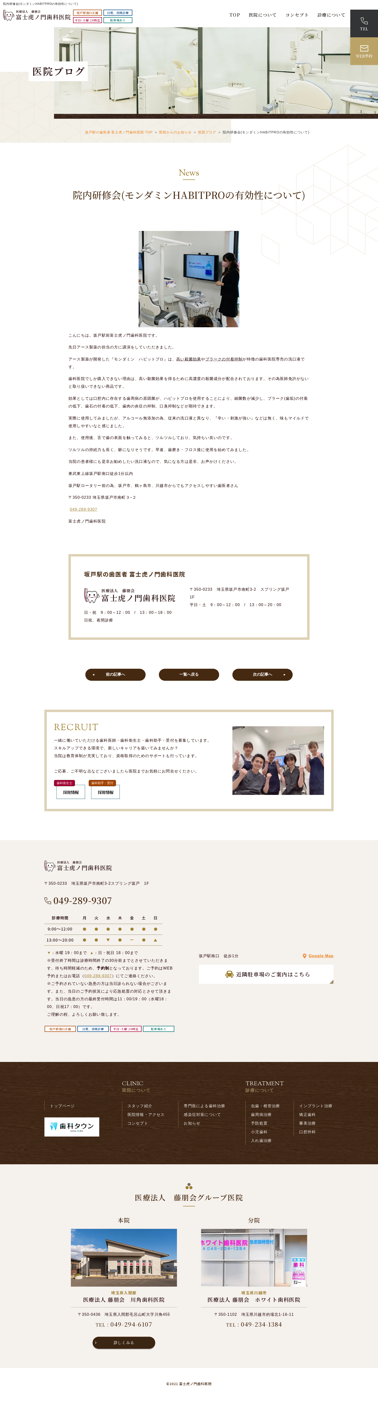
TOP (235, 15)
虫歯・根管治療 (265, 1108)
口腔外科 (307, 1134)
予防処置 (259, 1125)
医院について (263, 15)
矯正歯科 (307, 1116)
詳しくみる (124, 1344)
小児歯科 (259, 1134)
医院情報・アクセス (146, 1116)
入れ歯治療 (261, 1142)
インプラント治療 (315, 1108)
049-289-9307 (83, 509)
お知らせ (192, 1125)
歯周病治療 (261, 1116)
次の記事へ (262, 675)
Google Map (321, 958)
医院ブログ (207, 132)
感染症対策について (202, 1116)
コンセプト (297, 15)
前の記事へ (115, 675)
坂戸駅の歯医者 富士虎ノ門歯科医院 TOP (119, 132)
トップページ (62, 1108)
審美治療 (307, 1125)
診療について (331, 15)
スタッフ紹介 (140, 1108)
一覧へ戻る (189, 675)
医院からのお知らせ (175, 132)
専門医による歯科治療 (204, 1108)
